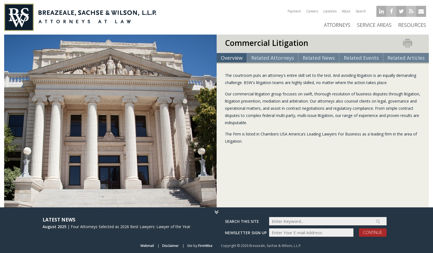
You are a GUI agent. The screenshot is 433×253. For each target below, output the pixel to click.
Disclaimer (170, 245)
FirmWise (205, 245)
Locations (330, 11)
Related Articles (406, 57)
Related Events (361, 57)
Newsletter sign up (246, 232)
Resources (412, 25)
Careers (312, 11)
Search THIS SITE (242, 221)
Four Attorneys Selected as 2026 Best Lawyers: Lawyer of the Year (130, 226)
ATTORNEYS (337, 25)
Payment (294, 11)
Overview (232, 57)
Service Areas (374, 25)
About (346, 11)
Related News (319, 57)
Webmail (147, 245)
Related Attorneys (272, 57)
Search (361, 11)
